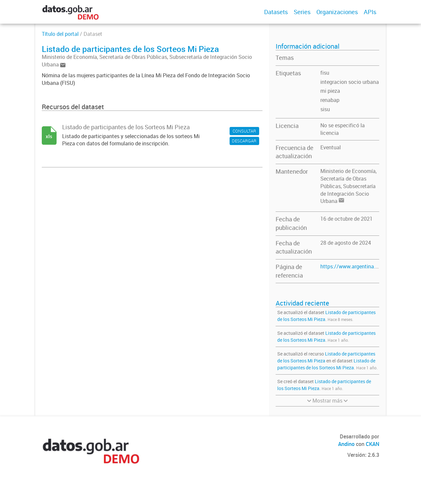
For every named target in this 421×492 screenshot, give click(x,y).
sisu (325, 109)
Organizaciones (337, 12)
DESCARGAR (244, 141)
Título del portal (60, 33)
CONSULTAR (244, 131)
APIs (370, 12)
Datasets (276, 12)
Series (302, 12)
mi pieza (330, 90)
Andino (346, 444)
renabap (329, 100)
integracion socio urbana (349, 82)
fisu (324, 72)
